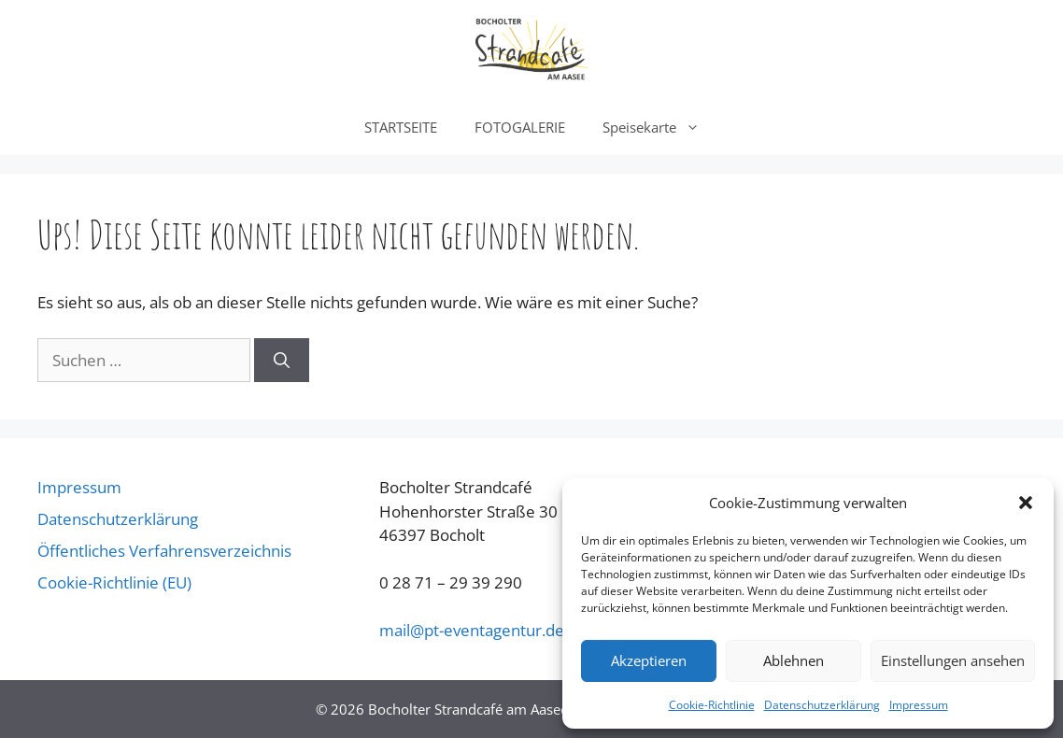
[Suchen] (281, 360)
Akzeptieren (649, 660)
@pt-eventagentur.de (471, 630)
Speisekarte (660, 127)
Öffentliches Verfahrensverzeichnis (164, 550)
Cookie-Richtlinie (712, 705)
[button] (1025, 502)
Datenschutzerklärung (822, 705)
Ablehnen (793, 660)
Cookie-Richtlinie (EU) (114, 582)
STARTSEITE (400, 127)
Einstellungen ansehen (953, 660)
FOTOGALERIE (520, 127)
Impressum (918, 705)
